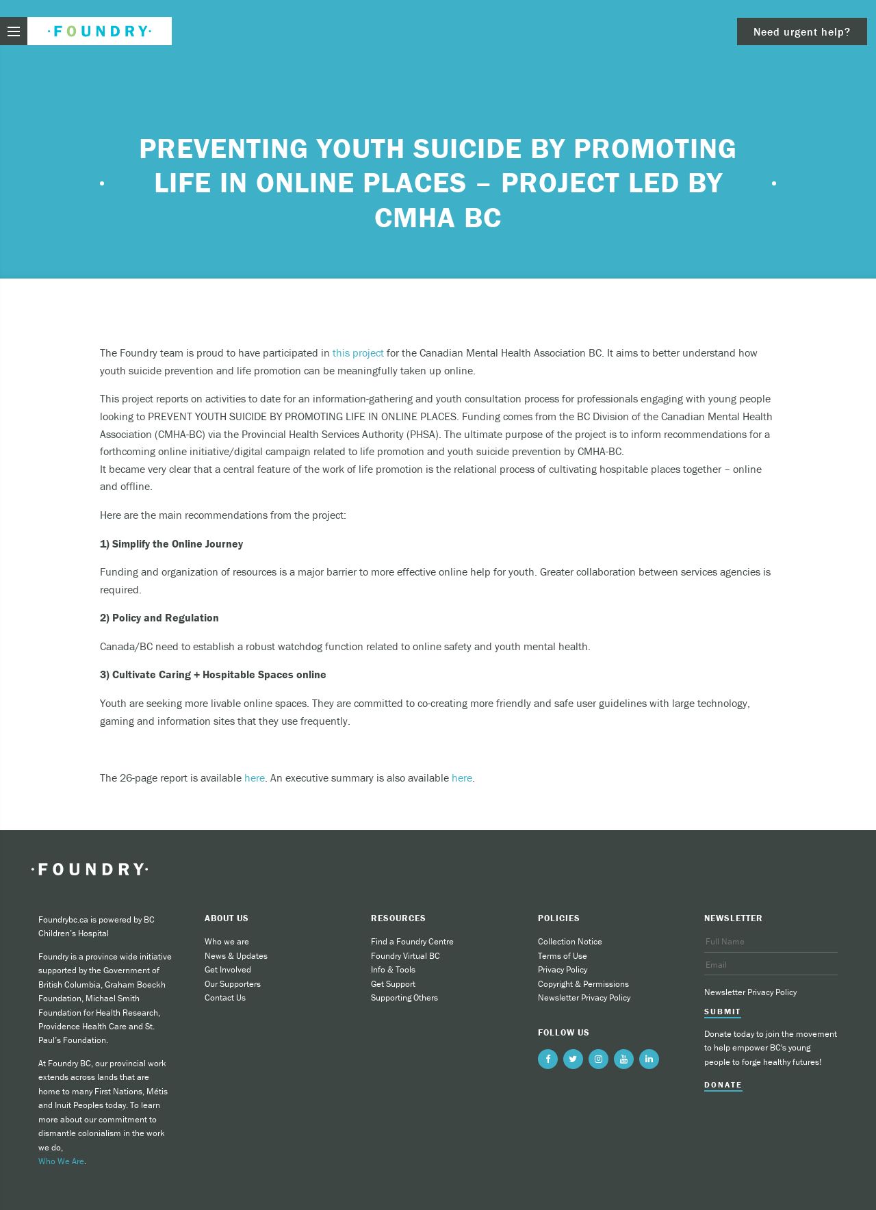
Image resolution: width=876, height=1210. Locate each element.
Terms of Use (562, 956)
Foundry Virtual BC (405, 956)
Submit (722, 1011)
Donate (723, 1085)
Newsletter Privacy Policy (584, 997)
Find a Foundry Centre (412, 941)
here (254, 777)
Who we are (227, 941)
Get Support (393, 984)
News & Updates (236, 956)
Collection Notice (570, 941)
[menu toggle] (13, 31)
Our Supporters (233, 984)
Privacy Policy (562, 969)
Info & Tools (393, 969)
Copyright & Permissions (583, 984)
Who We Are (61, 1161)
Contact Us (225, 997)
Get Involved (228, 969)
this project (358, 352)
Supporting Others (404, 997)
